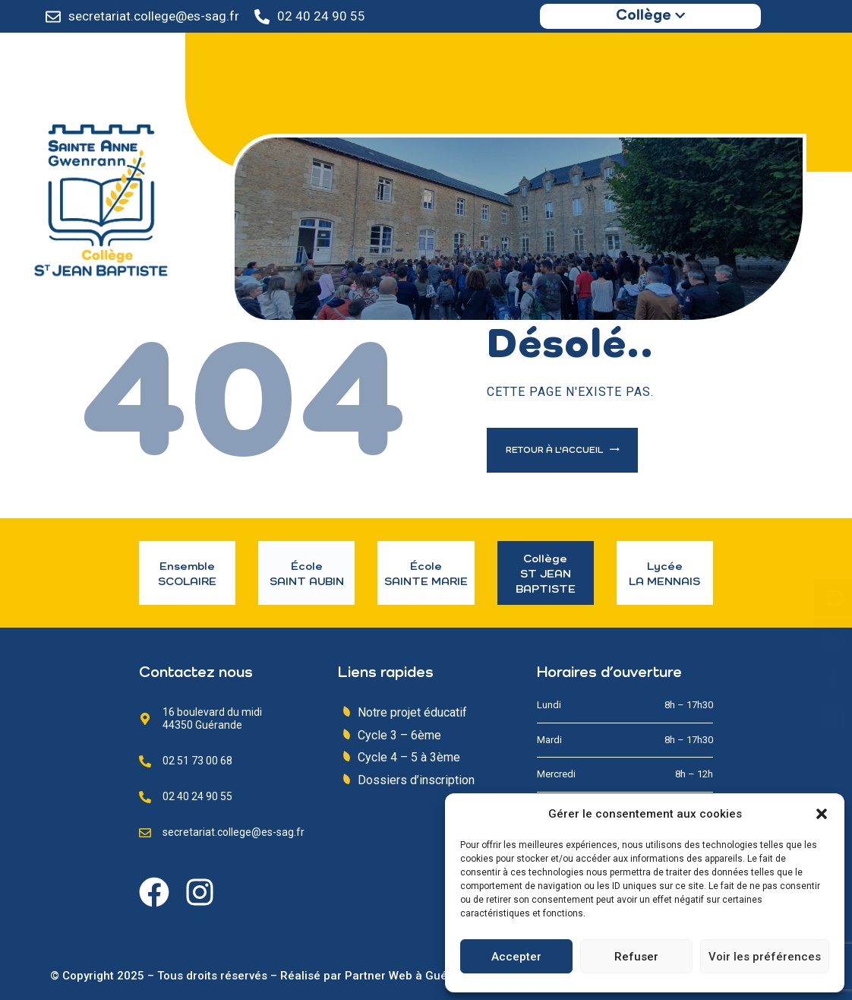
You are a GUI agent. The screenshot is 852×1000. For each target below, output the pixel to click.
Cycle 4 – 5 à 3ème (409, 757)
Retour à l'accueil (555, 450)
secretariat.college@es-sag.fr (153, 16)
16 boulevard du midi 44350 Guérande (212, 718)
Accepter (516, 957)
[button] (821, 813)
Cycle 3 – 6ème (399, 735)
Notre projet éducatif (412, 712)
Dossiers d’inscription (416, 780)
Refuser (636, 957)
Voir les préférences (764, 957)
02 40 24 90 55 (321, 16)
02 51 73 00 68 (197, 761)
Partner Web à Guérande (412, 976)
